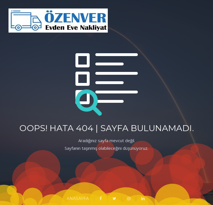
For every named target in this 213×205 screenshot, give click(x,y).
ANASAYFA (78, 198)
